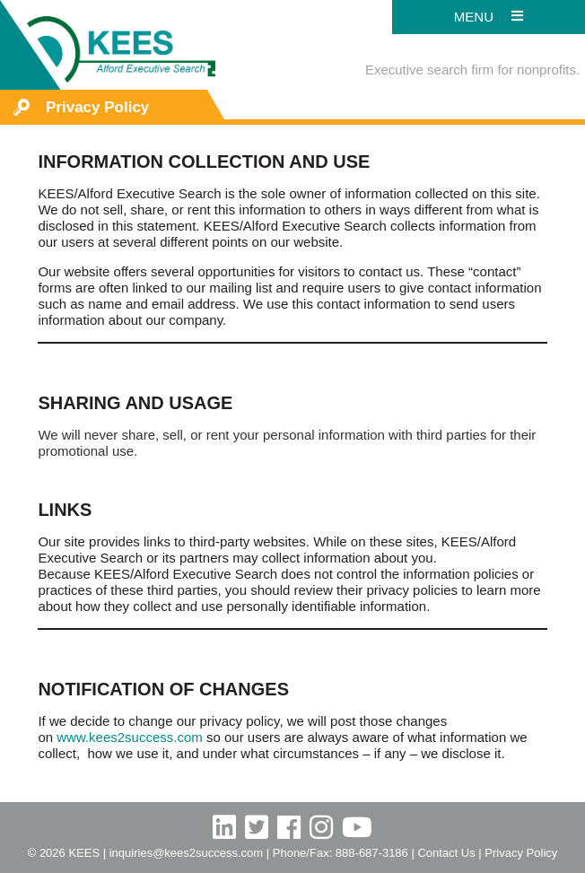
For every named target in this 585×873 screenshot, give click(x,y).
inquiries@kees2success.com (186, 853)
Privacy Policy (521, 853)
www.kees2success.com (130, 737)
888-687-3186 (372, 853)
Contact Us (446, 853)
